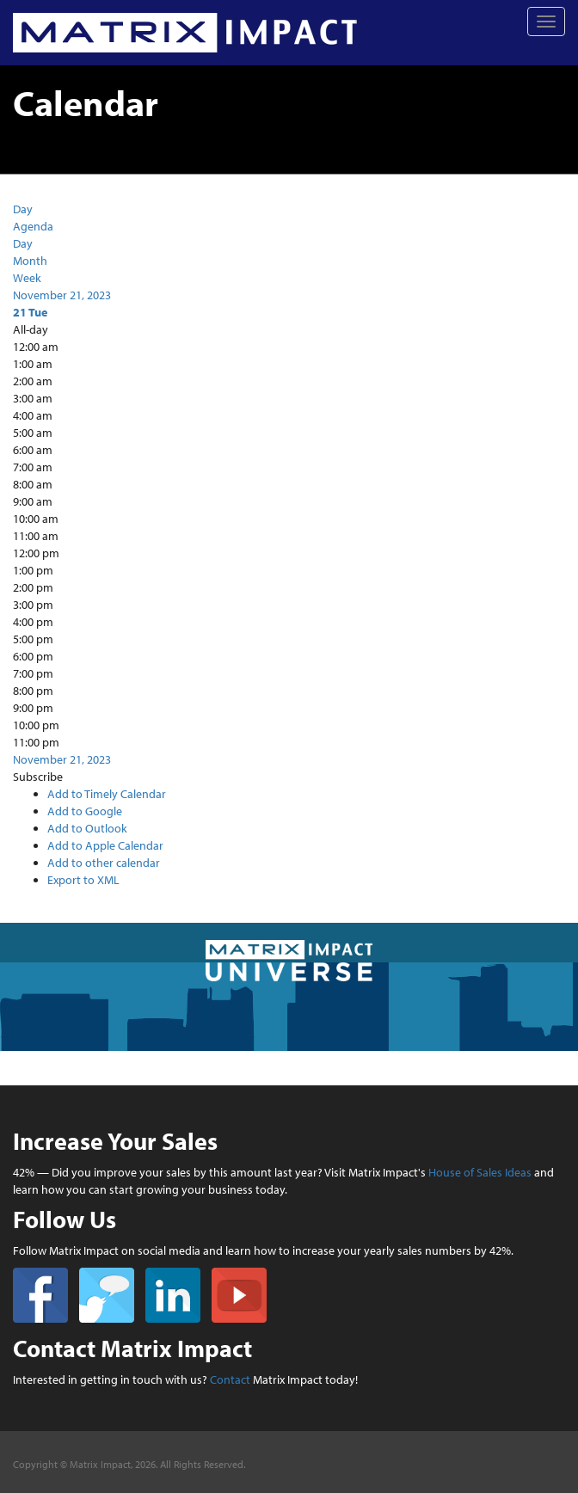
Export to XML (83, 880)
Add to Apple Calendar (105, 845)
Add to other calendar (103, 862)
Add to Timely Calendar (106, 794)
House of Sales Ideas (480, 1172)
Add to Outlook (87, 828)
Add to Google (84, 811)
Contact (230, 1379)
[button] (38, 776)
